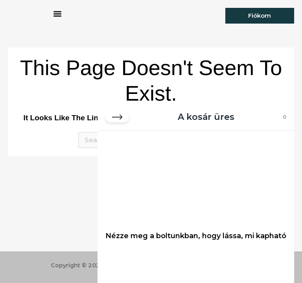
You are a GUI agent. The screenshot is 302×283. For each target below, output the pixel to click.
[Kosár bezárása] (117, 117)
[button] (57, 13)
